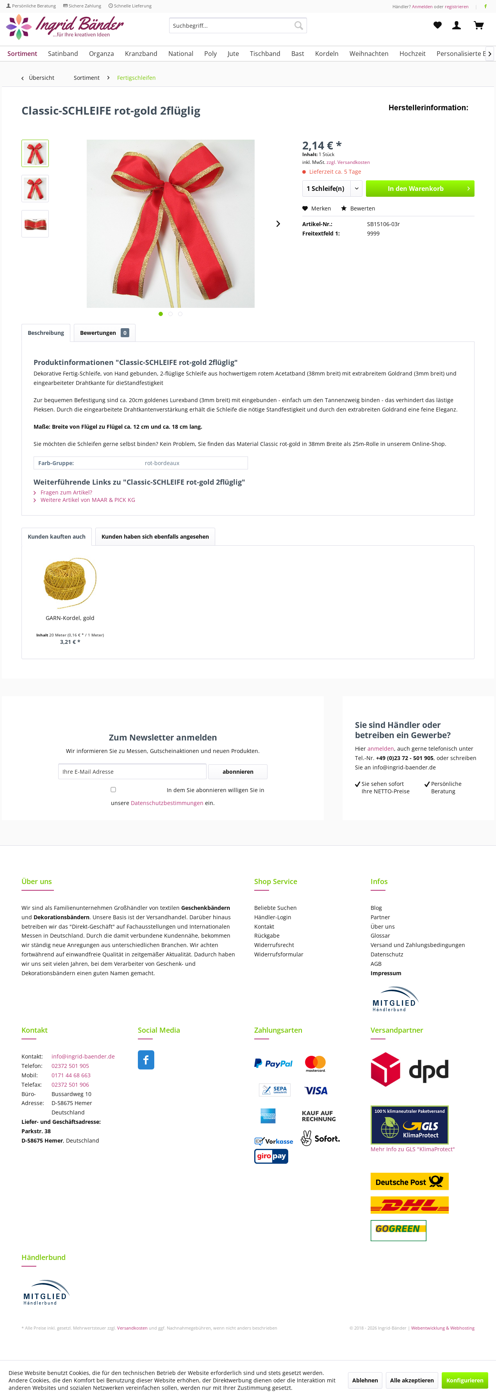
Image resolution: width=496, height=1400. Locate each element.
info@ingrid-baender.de (83, 1056)
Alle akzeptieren (412, 1380)
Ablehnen (365, 1380)
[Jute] (233, 53)
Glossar (380, 935)
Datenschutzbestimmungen (167, 803)
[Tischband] (265, 53)
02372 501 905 (70, 1065)
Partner (380, 917)
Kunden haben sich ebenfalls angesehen (155, 536)
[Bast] (298, 53)
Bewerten (358, 208)
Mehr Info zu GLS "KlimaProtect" (413, 1149)
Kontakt (264, 926)
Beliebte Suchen (275, 907)
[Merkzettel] (438, 25)
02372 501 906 (70, 1084)
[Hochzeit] (412, 53)
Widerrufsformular (278, 954)
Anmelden (422, 6)
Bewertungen (104, 332)
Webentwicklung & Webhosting (443, 1328)
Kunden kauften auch (57, 536)
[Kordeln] (327, 53)
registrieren (457, 6)
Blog (376, 907)
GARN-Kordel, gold (70, 618)
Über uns (383, 926)
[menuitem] (238, 29)
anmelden (381, 748)
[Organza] (102, 53)
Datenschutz (387, 954)
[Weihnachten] (369, 53)
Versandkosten (132, 1328)
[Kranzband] (141, 53)
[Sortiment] (22, 53)
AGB (376, 963)
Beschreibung (46, 332)
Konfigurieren (465, 1380)
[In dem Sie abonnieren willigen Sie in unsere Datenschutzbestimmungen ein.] (113, 789)
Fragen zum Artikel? (63, 492)
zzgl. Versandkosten (348, 162)
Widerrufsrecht (274, 945)
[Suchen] (299, 25)
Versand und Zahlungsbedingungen (418, 945)
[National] (181, 53)
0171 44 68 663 (71, 1075)
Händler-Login (272, 917)
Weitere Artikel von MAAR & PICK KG (84, 499)
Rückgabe (267, 935)
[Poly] (210, 53)
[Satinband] (63, 53)
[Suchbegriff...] (238, 25)
